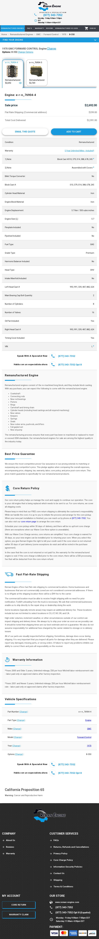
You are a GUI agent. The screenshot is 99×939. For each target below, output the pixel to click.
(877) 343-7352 (79, 518)
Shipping (56, 880)
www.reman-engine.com (67, 902)
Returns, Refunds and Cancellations (69, 847)
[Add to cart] (74, 131)
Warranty (8, 853)
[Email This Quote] (25, 131)
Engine (88, 720)
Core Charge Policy (61, 860)
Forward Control (84, 737)
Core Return (18, 905)
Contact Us (57, 873)
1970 (89, 746)
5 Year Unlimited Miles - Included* (79, 151)
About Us (8, 840)
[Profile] (93, 28)
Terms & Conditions (61, 886)
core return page (29, 521)
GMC (89, 729)
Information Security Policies (66, 867)
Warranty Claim (18, 914)
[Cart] (86, 28)
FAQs (54, 840)
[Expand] (95, 40)
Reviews (8, 847)
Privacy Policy (58, 853)
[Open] (20, 83)
